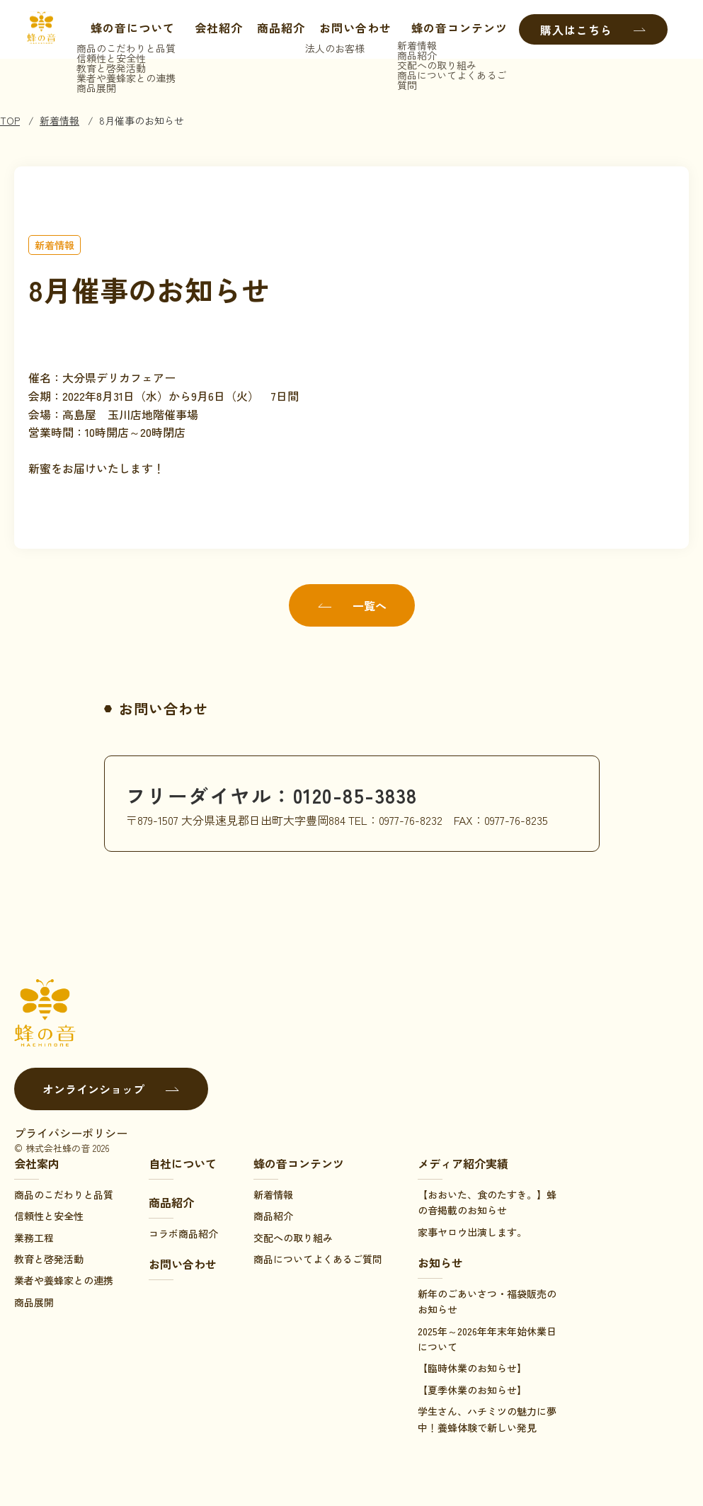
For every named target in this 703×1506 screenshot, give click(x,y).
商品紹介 (277, 29)
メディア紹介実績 (463, 1163)
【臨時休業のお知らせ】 (472, 1368)
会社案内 (36, 1163)
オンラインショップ (111, 1088)
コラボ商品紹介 (183, 1233)
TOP (10, 120)
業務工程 (34, 1238)
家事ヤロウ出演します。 (472, 1232)
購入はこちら (593, 29)
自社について (183, 1163)
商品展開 (34, 1302)
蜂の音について (122, 29)
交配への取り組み (293, 1238)
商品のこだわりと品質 (63, 1194)
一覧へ (352, 605)
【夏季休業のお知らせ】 (472, 1390)
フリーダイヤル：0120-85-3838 (281, 794)
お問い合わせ (352, 29)
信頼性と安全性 (49, 1216)
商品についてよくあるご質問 (317, 1259)
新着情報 (59, 120)
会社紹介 (215, 29)
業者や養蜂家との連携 (63, 1280)
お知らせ (440, 1262)
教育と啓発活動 (49, 1259)
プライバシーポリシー (70, 1132)
